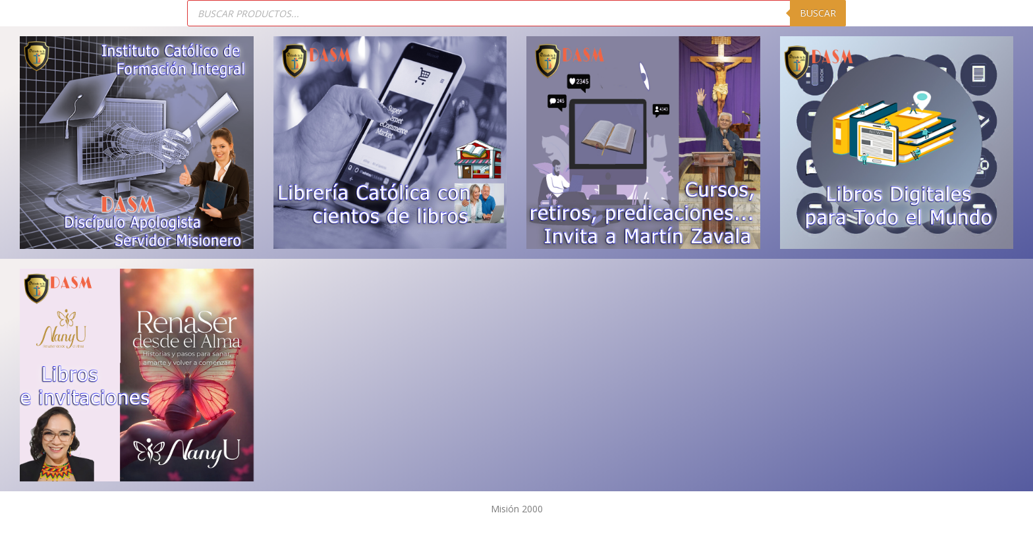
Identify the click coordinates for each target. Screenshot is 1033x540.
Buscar (818, 13)
